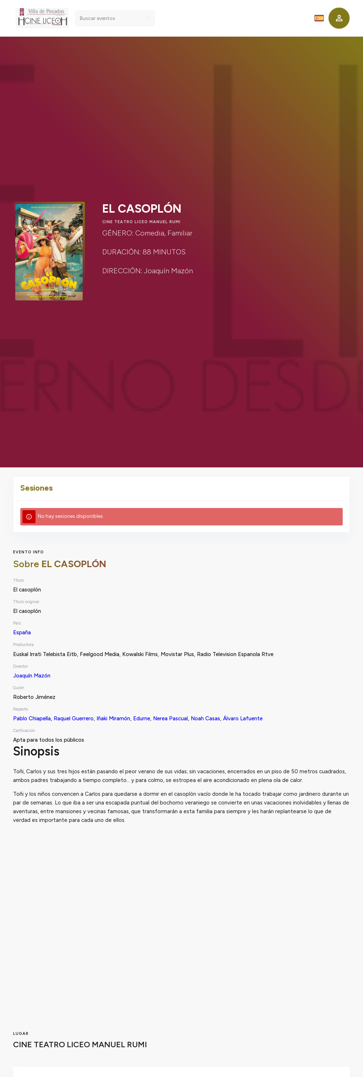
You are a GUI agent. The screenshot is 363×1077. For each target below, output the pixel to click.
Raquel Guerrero (74, 718)
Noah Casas (205, 718)
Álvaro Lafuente (243, 718)
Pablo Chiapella (32, 718)
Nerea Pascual (170, 718)
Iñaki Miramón (113, 718)
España (22, 632)
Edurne (141, 718)
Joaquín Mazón (31, 675)
